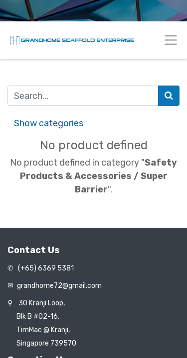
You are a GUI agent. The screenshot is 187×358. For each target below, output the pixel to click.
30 (41, 303)
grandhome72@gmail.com (59, 285)
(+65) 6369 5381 (45, 268)
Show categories (48, 123)
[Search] (169, 96)
